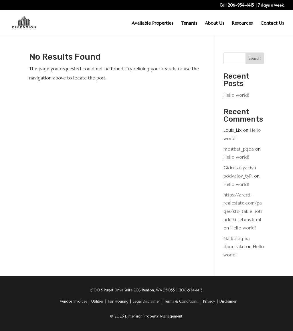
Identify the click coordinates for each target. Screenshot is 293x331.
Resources (242, 23)
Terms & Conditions (181, 301)
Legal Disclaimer (148, 301)
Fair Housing (120, 301)
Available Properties (152, 23)
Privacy (210, 301)
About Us (214, 23)
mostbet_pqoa (238, 149)
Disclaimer (228, 301)
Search (255, 58)
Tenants (189, 23)
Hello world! (236, 95)
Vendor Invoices (74, 301)
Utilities (99, 301)
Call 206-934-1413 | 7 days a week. (251, 5)
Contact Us (272, 23)
